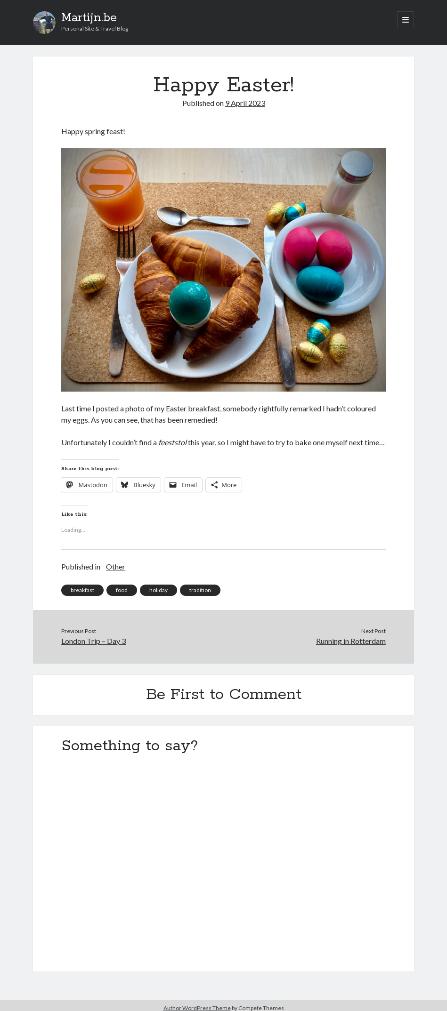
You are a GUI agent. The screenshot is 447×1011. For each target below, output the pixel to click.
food (122, 590)
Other (115, 566)
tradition (200, 590)
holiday (158, 590)
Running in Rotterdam (351, 640)
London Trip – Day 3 (93, 640)
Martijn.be (89, 17)
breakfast (82, 590)
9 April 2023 (245, 102)
